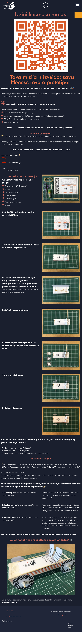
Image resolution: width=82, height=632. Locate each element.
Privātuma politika (61, 615)
